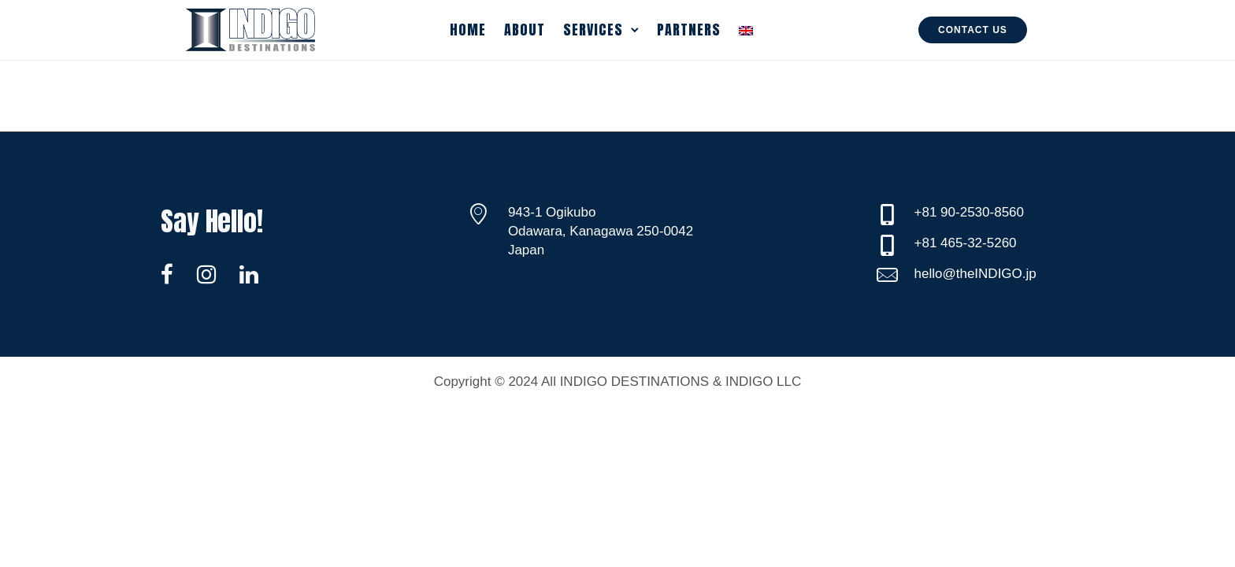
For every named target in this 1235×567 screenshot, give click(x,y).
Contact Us (972, 29)
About (524, 29)
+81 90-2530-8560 (969, 212)
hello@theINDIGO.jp (975, 273)
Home (468, 29)
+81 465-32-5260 (965, 242)
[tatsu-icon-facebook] (173, 274)
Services (593, 29)
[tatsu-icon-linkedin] (248, 274)
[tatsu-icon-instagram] (212, 274)
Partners (689, 29)
